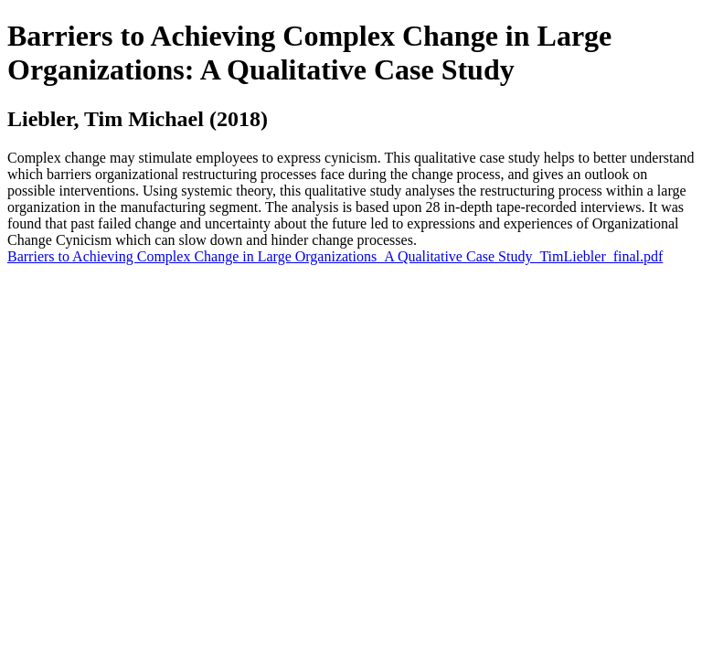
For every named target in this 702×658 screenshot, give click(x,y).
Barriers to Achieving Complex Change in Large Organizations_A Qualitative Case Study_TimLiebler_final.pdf (335, 256)
